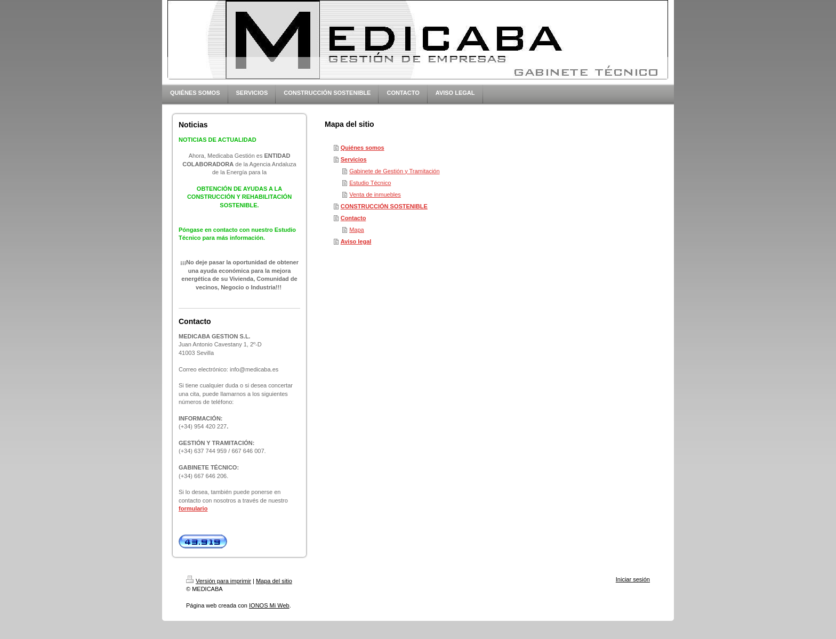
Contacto (353, 218)
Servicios (354, 159)
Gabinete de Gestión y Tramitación (394, 171)
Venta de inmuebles (375, 194)
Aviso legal (356, 241)
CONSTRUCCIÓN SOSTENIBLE (384, 206)
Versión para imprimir (218, 581)
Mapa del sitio (274, 581)
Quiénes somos (362, 147)
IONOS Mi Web (269, 605)
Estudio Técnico (370, 183)
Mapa (356, 230)
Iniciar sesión (633, 579)
